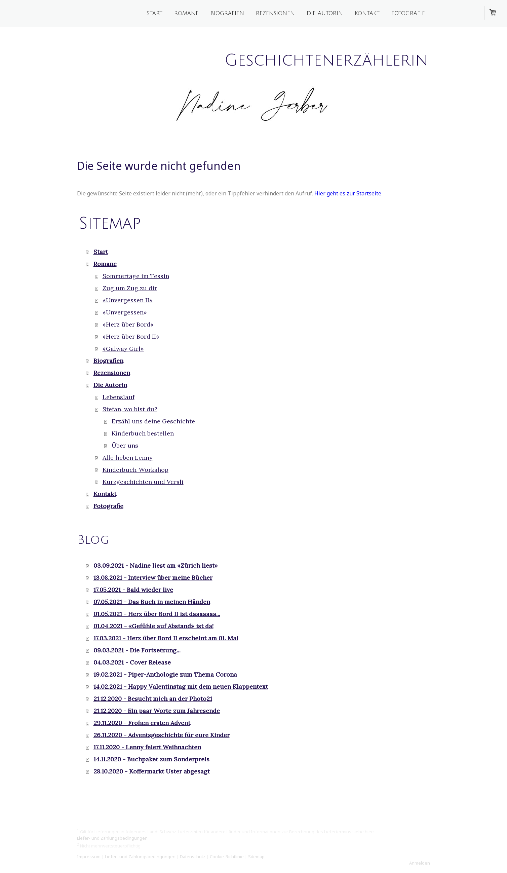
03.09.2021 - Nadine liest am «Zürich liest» (155, 565)
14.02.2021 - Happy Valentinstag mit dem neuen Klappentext (180, 686)
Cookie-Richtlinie (227, 856)
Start (154, 13)
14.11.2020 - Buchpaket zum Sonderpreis (151, 759)
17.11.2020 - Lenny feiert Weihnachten (147, 747)
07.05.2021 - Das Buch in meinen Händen (151, 602)
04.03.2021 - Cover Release (132, 662)
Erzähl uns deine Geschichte (153, 421)
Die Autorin (325, 13)
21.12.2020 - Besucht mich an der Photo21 (152, 699)
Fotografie (408, 13)
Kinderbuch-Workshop (135, 469)
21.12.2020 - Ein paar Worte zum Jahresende (156, 711)
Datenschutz (192, 856)
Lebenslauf (118, 397)
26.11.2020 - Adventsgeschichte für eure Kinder (161, 735)
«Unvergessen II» (128, 300)
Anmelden (419, 863)
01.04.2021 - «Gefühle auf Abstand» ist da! (153, 626)
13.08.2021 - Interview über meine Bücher (152, 577)
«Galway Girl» (123, 348)
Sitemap (256, 856)
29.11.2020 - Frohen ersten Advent (141, 723)
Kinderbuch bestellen (143, 433)
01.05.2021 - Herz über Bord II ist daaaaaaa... (156, 614)
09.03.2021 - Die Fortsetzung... (137, 650)
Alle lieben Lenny (128, 457)
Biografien (227, 13)
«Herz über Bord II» (131, 336)
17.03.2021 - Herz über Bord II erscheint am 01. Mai (165, 638)
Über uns (125, 445)
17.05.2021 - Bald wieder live (133, 590)
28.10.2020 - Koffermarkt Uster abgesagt (151, 771)
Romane (186, 13)
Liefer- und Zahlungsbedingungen (112, 838)
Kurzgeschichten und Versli (143, 482)
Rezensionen (275, 13)
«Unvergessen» (125, 312)
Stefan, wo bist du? (130, 409)
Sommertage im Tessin (136, 276)
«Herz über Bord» (128, 324)
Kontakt (367, 13)
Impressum (89, 856)
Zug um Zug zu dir (130, 288)
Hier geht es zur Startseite (347, 193)
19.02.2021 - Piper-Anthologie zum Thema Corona (165, 674)
